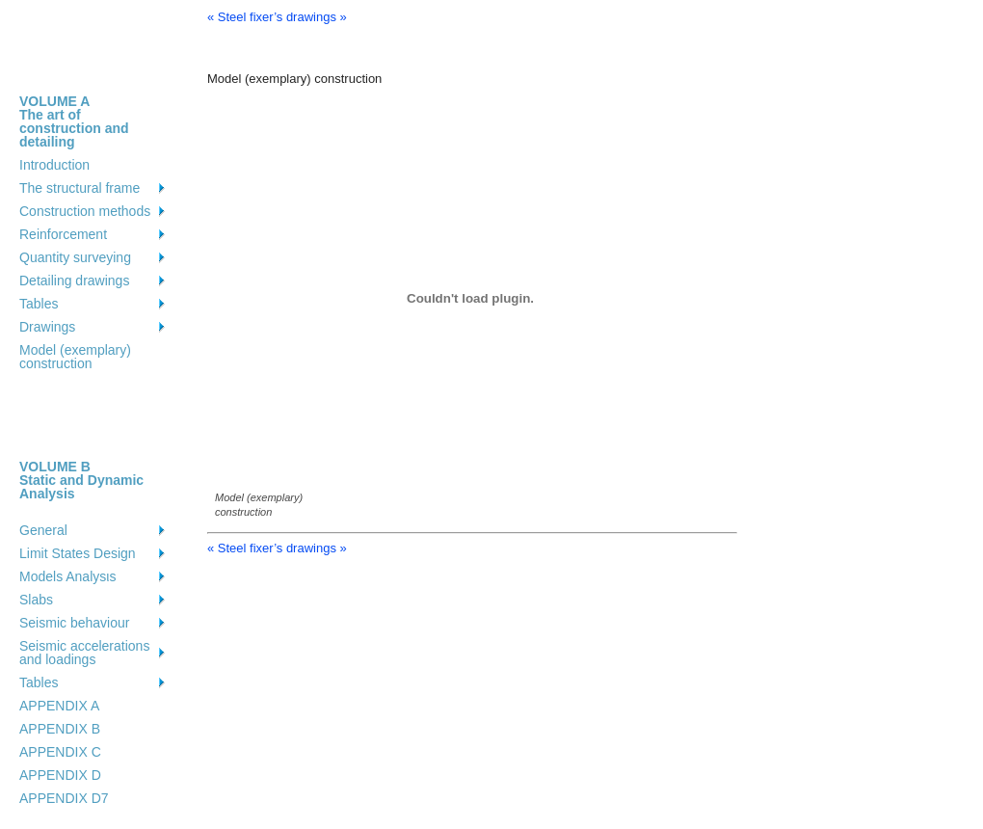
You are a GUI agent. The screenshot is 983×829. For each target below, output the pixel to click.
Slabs (36, 599)
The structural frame (79, 188)
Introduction (54, 165)
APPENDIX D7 (64, 798)
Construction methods (84, 211)
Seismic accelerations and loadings (84, 652)
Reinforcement (63, 234)
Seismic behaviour (74, 622)
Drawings (47, 326)
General (43, 530)
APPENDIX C (60, 752)
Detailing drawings (74, 280)
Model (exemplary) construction (75, 356)
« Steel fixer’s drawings (271, 17)
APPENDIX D (60, 775)
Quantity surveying (75, 257)
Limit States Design (77, 553)
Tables (38, 303)
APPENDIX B (59, 728)
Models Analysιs (67, 576)
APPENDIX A (59, 705)
